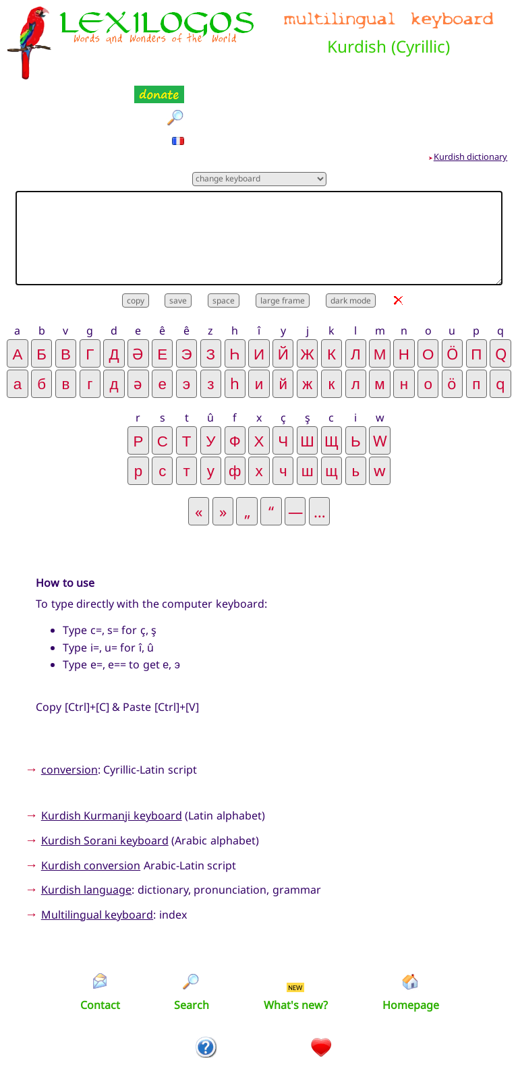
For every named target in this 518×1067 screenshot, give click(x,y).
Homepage (410, 938)
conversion (69, 702)
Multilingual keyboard (97, 847)
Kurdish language (86, 822)
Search (191, 938)
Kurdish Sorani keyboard (105, 773)
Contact (100, 938)
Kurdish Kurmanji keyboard (111, 748)
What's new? (296, 938)
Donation (321, 1005)
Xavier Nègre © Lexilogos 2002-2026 (259, 1033)
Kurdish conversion (90, 797)
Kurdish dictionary (471, 90)
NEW (295, 920)
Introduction (206, 1005)
